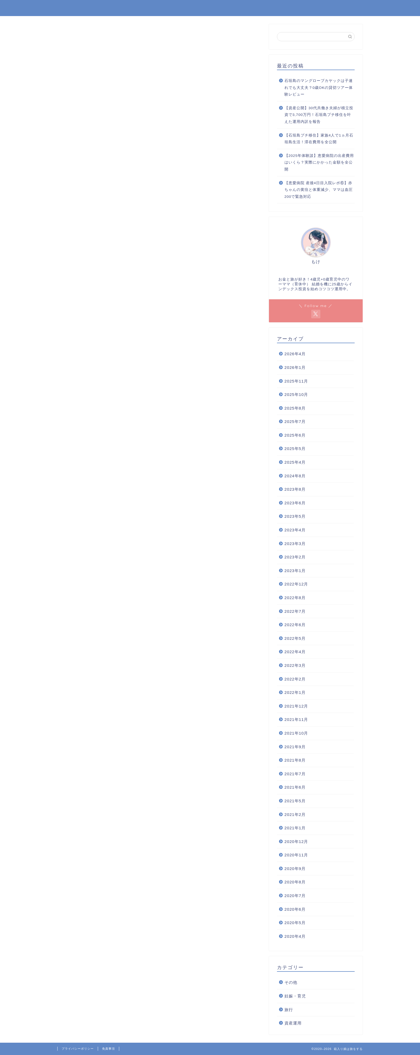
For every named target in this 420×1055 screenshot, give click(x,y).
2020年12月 (296, 841)
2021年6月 (295, 787)
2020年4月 (295, 936)
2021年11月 (296, 719)
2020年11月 (296, 855)
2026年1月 (295, 367)
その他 (290, 982)
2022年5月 (295, 638)
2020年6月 (295, 909)
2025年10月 (296, 394)
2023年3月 (295, 543)
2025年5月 (295, 448)
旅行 (288, 1009)
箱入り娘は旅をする (85, 7)
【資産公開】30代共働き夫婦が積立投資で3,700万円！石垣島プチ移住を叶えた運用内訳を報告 (318, 115)
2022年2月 (295, 679)
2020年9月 (295, 868)
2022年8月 (295, 597)
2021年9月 (295, 746)
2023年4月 (295, 530)
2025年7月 (295, 421)
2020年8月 (295, 882)
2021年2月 (295, 814)
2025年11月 (296, 381)
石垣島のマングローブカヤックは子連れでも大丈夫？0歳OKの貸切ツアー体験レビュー (318, 87)
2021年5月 (295, 801)
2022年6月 (295, 624)
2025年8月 (295, 408)
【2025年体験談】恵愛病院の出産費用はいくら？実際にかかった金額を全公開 (319, 162)
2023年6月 (295, 503)
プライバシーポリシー (78, 1048)
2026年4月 (295, 353)
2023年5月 (295, 516)
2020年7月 (295, 895)
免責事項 (108, 1048)
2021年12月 (296, 706)
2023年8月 (295, 489)
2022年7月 (295, 611)
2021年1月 (295, 828)
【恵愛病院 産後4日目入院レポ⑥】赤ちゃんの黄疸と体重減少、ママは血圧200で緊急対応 (318, 190)
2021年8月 (295, 760)
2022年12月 (296, 584)
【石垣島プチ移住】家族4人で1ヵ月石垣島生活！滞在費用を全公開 (318, 138)
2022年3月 (295, 665)
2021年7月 (295, 774)
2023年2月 (295, 557)
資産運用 (293, 1023)
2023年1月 (295, 570)
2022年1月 (295, 692)
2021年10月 (296, 733)
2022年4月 (295, 651)
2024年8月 (295, 476)
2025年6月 (295, 435)
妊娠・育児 (295, 996)
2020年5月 (295, 922)
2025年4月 (295, 462)
